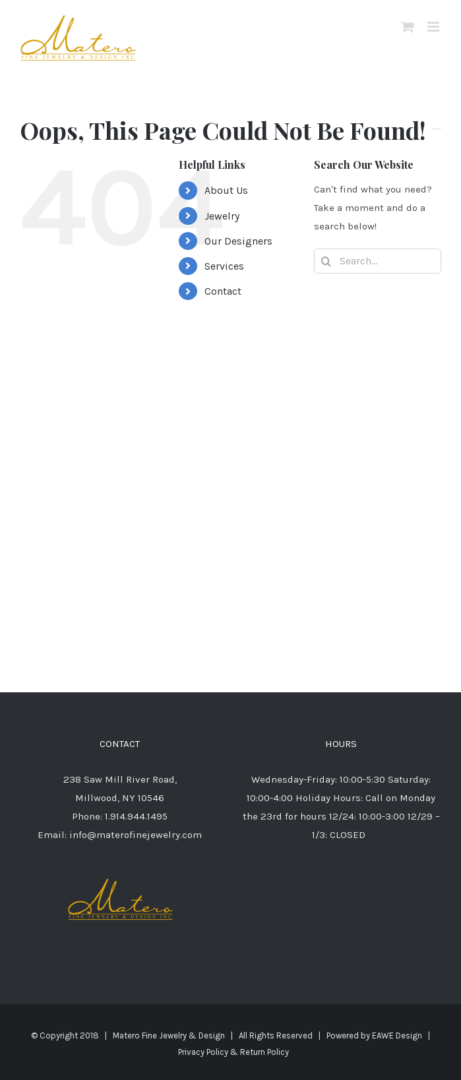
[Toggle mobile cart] (407, 27)
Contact (222, 291)
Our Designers (238, 241)
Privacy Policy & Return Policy (233, 1052)
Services (224, 266)
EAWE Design (397, 1035)
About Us (226, 190)
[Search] (326, 261)
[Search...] (377, 261)
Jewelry (221, 216)
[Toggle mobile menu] (434, 27)
